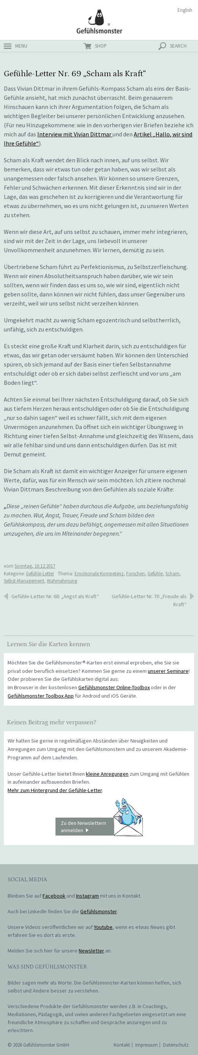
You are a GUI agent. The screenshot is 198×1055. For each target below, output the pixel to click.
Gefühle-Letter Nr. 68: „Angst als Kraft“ (55, 596)
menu (21, 46)
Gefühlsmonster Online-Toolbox (114, 687)
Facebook (54, 895)
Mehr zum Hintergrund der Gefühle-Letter (55, 790)
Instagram (87, 895)
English (184, 10)
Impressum (146, 1045)
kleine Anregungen (107, 773)
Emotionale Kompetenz (99, 573)
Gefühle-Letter (40, 573)
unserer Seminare (168, 671)
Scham (172, 573)
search (178, 46)
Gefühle (155, 573)
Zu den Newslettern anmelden (102, 827)
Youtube (103, 927)
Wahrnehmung (62, 581)
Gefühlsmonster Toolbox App (41, 695)
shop (101, 46)
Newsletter (91, 950)
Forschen (135, 573)
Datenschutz (175, 1045)
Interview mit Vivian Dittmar (74, 134)
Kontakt (122, 1045)
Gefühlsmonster (99, 21)
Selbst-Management (24, 581)
